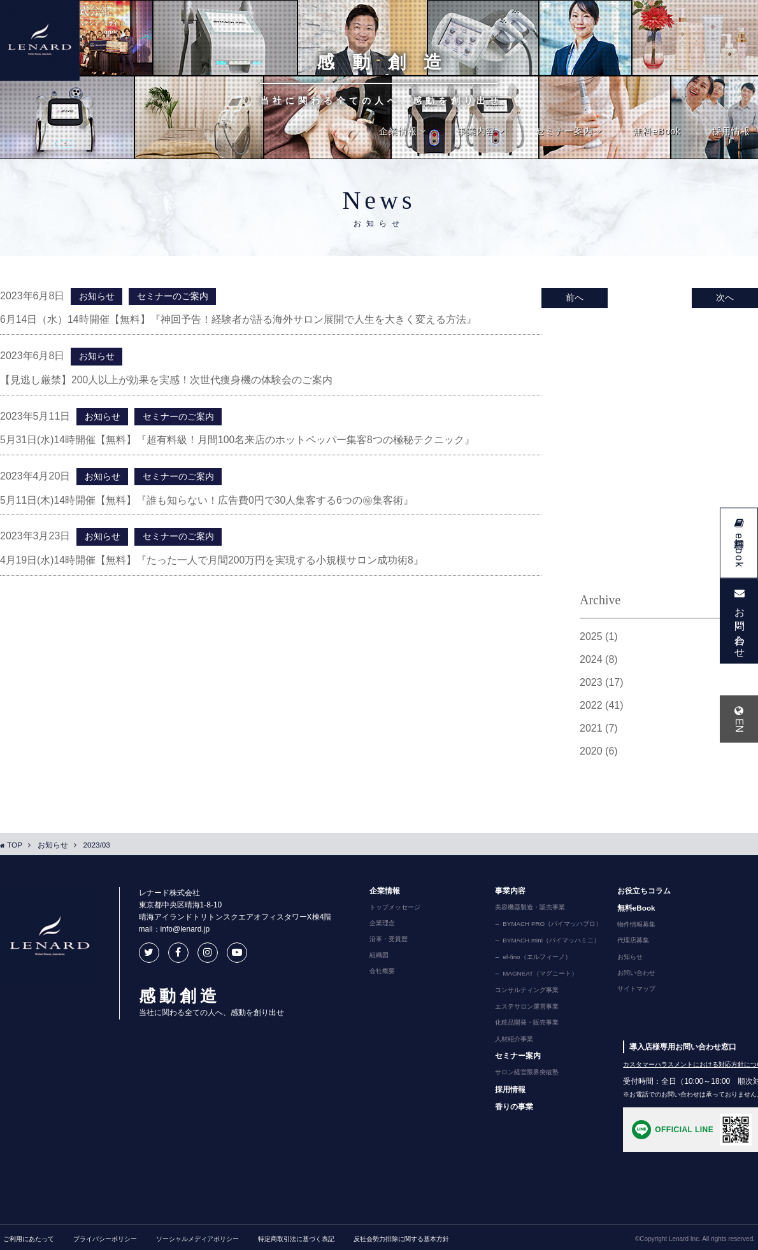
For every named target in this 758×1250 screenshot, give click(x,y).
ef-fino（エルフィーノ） (535, 957)
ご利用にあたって (28, 1236)
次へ (726, 298)
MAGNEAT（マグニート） (538, 973)
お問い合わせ (632, 974)
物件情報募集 (632, 926)
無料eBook (657, 131)
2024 (599, 662)
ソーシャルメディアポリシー (197, 1236)
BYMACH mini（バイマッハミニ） (550, 941)
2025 (599, 639)
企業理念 (378, 925)
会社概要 (378, 973)
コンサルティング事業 (523, 989)
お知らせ (96, 297)
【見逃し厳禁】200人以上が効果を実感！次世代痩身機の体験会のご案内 (166, 381)
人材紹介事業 (510, 1036)
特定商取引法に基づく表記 (296, 1236)
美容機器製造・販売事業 (526, 909)
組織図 (375, 957)
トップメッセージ (391, 909)
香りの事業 (510, 1103)
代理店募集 (629, 942)
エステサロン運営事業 (523, 1005)
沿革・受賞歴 (385, 941)
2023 (602, 684)
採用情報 (731, 131)
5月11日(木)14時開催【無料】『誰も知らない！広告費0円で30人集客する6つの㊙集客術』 (207, 502)
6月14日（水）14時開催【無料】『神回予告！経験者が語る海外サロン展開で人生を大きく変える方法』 (238, 320)
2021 (599, 730)
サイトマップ (632, 990)
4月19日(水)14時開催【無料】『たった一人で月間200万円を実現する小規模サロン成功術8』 (212, 562)
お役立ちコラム (639, 893)
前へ (573, 298)
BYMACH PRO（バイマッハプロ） (551, 925)
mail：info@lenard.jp (170, 931)
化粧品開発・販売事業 (523, 1021)
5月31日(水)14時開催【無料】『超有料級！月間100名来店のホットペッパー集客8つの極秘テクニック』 (238, 441)
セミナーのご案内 (171, 297)
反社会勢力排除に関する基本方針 (401, 1236)
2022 (602, 707)
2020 (599, 753)
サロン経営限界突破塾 (523, 1070)
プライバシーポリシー (105, 1236)
